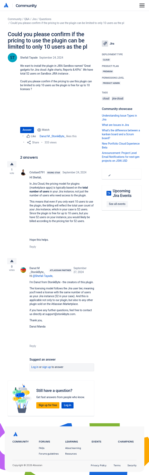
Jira (34, 19)
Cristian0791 (37, 173)
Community (26, 5)
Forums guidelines (49, 453)
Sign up (46, 369)
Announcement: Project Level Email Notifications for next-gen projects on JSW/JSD (120, 156)
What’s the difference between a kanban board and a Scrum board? (121, 134)
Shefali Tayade (29, 57)
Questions (45, 19)
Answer (27, 129)
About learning (73, 448)
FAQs (41, 448)
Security (132, 465)
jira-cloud (117, 98)
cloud (106, 98)
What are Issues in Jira (115, 124)
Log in (35, 369)
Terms (116, 465)
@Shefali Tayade (43, 278)
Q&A (26, 19)
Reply (32, 247)
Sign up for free (48, 407)
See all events (117, 203)
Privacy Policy (99, 465)
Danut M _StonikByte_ (52, 136)
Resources (71, 453)
